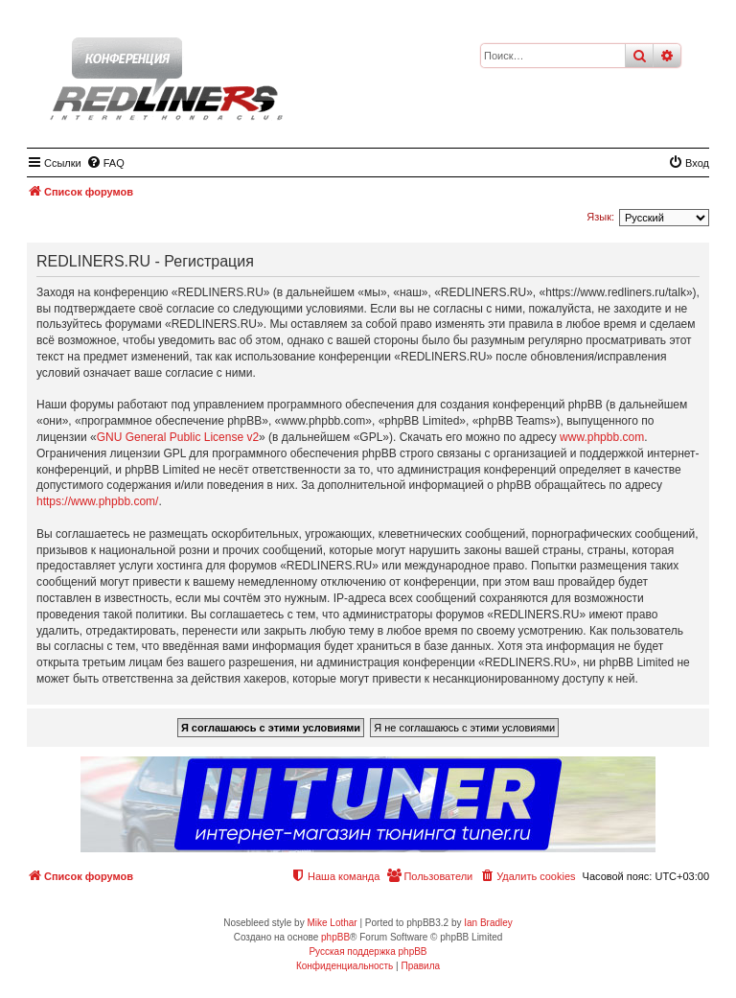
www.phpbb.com (602, 437)
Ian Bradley (488, 922)
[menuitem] (105, 162)
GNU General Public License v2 (178, 437)
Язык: (600, 216)
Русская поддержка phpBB (367, 951)
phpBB (335, 937)
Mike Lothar (331, 922)
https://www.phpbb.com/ (97, 501)
